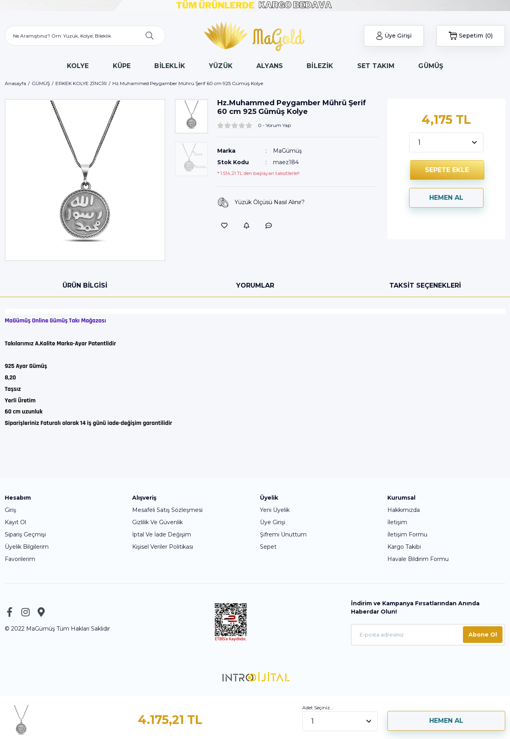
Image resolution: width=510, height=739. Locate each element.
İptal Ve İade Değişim (161, 534)
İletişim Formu (407, 534)
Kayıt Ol (15, 522)
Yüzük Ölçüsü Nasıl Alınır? (261, 202)
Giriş (10, 510)
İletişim (397, 522)
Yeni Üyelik (275, 510)
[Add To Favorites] (224, 225)
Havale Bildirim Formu (418, 559)
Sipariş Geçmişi (25, 534)
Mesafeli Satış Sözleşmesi (167, 510)
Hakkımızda (403, 510)
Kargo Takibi (404, 546)
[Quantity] (446, 142)
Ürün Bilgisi (85, 285)
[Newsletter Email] (428, 635)
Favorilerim (20, 559)
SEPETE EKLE (447, 170)
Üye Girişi (272, 522)
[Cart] (470, 36)
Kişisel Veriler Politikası (162, 546)
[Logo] (255, 35)
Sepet (268, 546)
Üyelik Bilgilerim (27, 546)
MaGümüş (287, 150)
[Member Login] (394, 36)
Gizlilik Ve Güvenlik (157, 522)
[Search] (85, 35)
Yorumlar (255, 285)
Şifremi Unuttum (283, 534)
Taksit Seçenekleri (425, 285)
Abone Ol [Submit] (482, 634)
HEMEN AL (446, 197)
